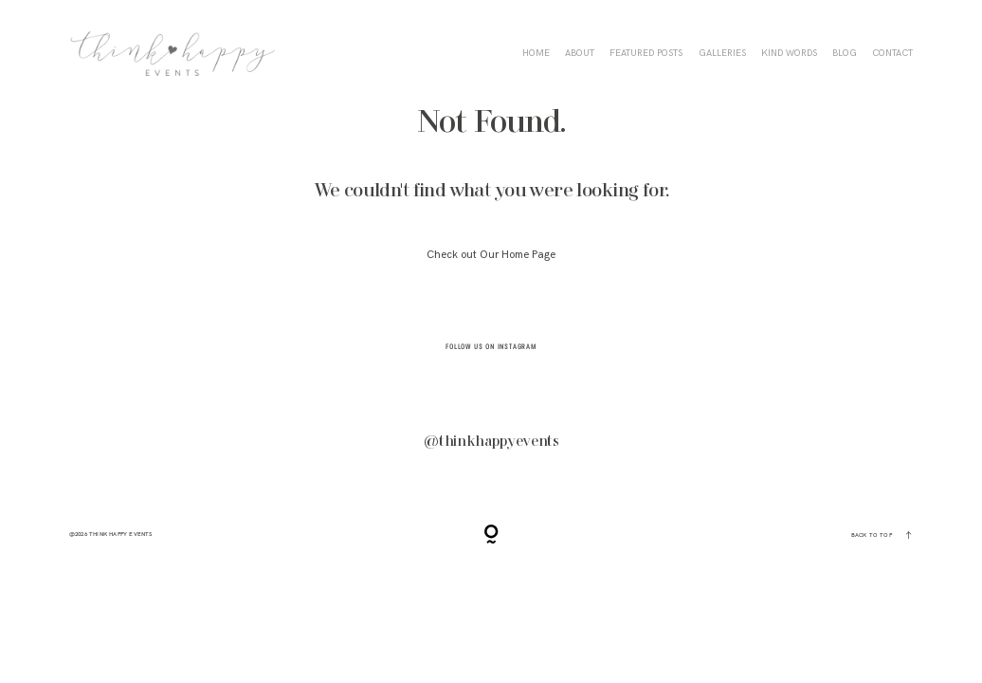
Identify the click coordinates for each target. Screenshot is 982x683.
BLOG (844, 53)
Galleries (722, 53)
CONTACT (892, 53)
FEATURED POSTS (645, 53)
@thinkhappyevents (491, 442)
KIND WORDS (789, 53)
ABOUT (579, 53)
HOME (536, 53)
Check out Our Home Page (491, 255)
